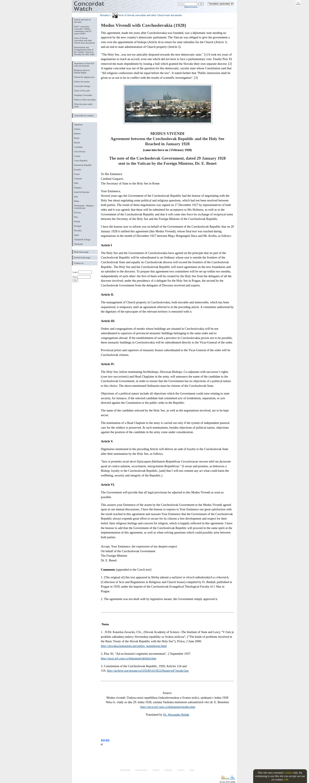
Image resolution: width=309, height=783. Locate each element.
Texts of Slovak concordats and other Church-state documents (84, 40)
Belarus (77, 133)
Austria (77, 129)
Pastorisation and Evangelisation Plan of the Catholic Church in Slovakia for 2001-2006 (84, 51)
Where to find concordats (85, 99)
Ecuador (77, 169)
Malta (76, 201)
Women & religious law (84, 77)
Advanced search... (191, 7)
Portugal (77, 226)
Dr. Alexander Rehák (176, 714)
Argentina (78, 124)
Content (155, 770)
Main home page (81, 252)
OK (287, 779)
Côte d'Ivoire (79, 151)
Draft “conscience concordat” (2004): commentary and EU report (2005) (83, 30)
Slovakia (78, 230)
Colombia (78, 147)
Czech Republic (81, 160)
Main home (125, 770)
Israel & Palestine (81, 192)
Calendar (168, 770)
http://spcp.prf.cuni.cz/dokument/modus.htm (167, 707)
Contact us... (79, 263)
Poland (77, 221)
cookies (288, 772)
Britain (77, 142)
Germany (78, 178)
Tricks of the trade (82, 90)
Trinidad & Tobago (82, 239)
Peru (76, 217)
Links (191, 770)
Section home (141, 770)
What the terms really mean (83, 105)
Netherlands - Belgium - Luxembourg (84, 206)
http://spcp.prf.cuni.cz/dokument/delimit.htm (128, 658)
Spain (76, 235)
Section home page (82, 257)
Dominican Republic (83, 165)
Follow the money (82, 81)
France (77, 174)
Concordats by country (84, 115)
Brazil (76, 138)
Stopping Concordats (83, 95)
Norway (77, 212)
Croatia (77, 156)
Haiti (76, 183)
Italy (76, 196)
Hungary (78, 187)
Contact (180, 770)
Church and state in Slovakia (82, 20)
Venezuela (78, 244)
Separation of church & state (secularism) (84, 64)
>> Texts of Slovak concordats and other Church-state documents (145, 15)
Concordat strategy (82, 86)
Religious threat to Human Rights (82, 71)
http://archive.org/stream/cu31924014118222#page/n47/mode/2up (148, 670)
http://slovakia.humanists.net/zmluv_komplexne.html (134, 646)
